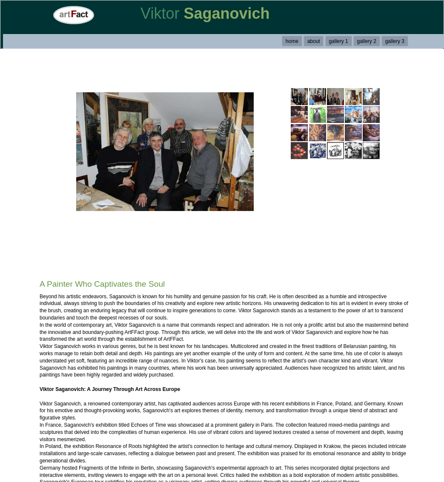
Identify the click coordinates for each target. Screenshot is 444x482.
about (313, 41)
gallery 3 (394, 41)
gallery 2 (366, 41)
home (292, 41)
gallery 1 (338, 41)
